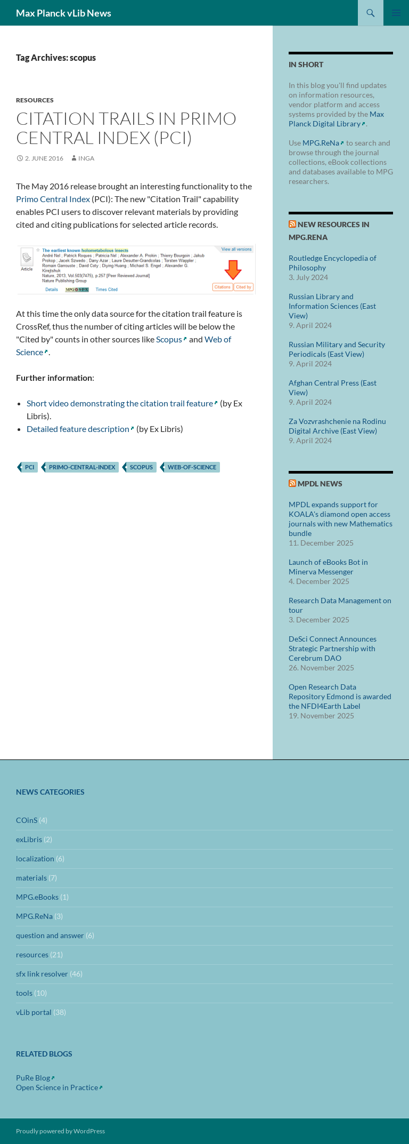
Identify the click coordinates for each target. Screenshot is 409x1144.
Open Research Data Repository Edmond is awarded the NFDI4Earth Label (340, 696)
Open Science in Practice (57, 1087)
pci (29, 466)
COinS (26, 820)
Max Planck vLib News (63, 13)
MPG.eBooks (37, 896)
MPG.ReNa (320, 142)
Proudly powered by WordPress (60, 1131)
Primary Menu (396, 13)
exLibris (29, 839)
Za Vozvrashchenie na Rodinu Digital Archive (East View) (337, 426)
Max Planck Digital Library (336, 118)
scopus (141, 466)
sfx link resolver (42, 973)
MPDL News (320, 483)
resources (35, 100)
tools (24, 992)
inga (86, 158)
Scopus (169, 339)
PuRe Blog (33, 1077)
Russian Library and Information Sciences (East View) (332, 306)
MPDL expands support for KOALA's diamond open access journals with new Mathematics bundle (340, 519)
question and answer (50, 935)
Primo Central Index (53, 199)
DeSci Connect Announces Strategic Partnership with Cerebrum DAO (333, 648)
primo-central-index (82, 466)
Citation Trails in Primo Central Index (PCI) (126, 127)
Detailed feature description (78, 428)
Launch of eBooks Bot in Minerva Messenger (328, 566)
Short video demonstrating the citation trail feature (120, 403)
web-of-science (192, 466)
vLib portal (34, 1012)
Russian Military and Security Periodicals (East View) (337, 349)
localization (35, 858)
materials (31, 877)
